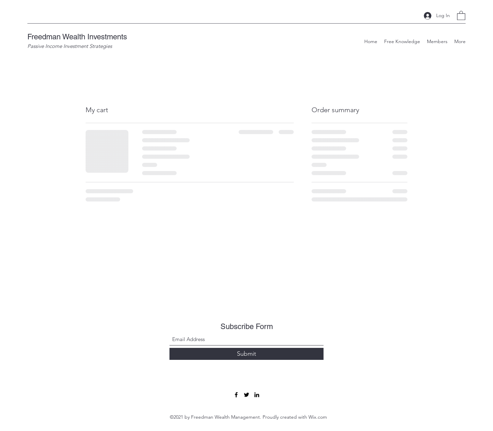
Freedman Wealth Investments (77, 36)
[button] (461, 15)
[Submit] (246, 354)
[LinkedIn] (256, 394)
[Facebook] (236, 394)
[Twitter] (246, 394)
